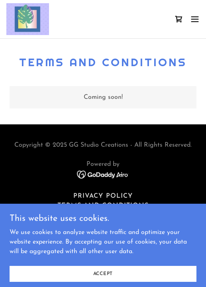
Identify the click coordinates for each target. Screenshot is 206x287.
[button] (195, 19)
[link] (27, 19)
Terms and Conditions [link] (103, 205)
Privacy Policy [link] (102, 196)
